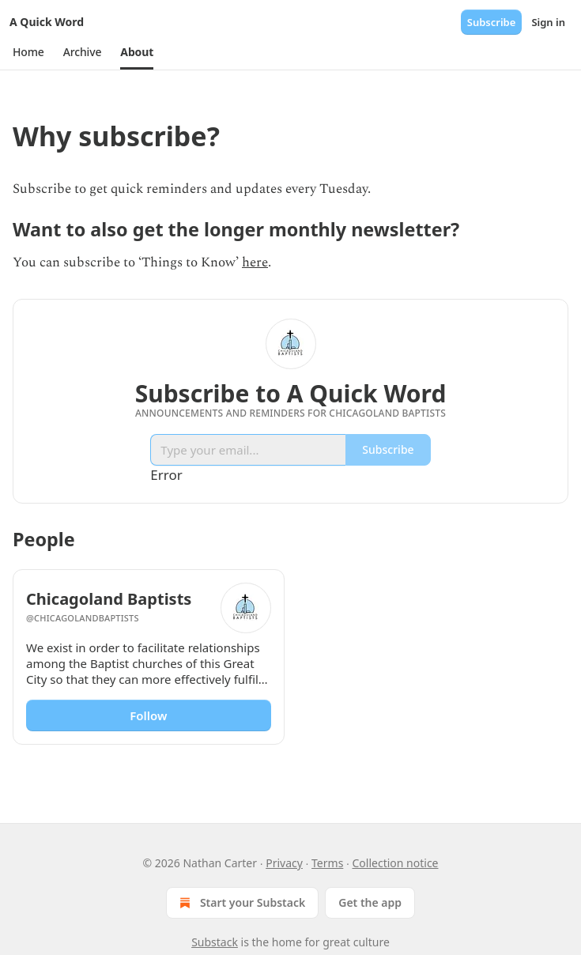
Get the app (370, 902)
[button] (28, 52)
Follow (148, 715)
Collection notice (396, 862)
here (255, 262)
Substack (214, 941)
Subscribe (491, 22)
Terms (327, 862)
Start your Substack (240, 903)
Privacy (284, 862)
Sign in (548, 22)
